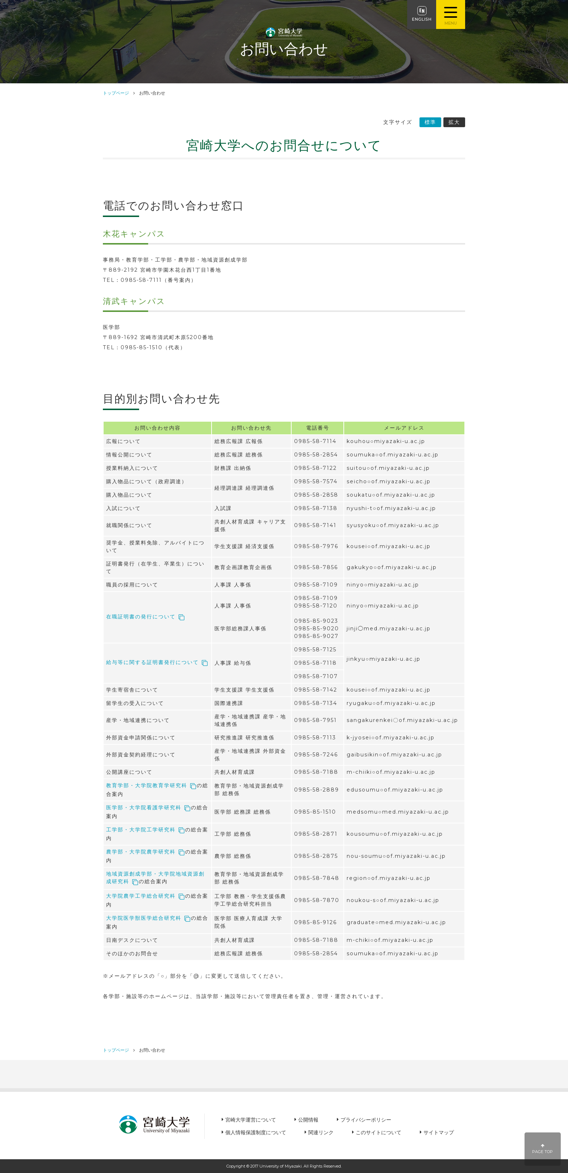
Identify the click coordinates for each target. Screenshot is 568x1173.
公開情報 (308, 1119)
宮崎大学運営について (250, 1119)
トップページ (116, 93)
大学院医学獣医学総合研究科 (143, 918)
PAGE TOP (542, 1149)
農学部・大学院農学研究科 (141, 851)
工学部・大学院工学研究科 (141, 829)
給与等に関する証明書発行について (152, 662)
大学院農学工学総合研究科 (141, 896)
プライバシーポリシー (366, 1119)
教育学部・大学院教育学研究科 (146, 785)
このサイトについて (378, 1132)
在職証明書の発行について (141, 616)
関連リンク (321, 1132)
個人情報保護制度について (255, 1132)
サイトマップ (438, 1132)
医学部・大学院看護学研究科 (143, 807)
